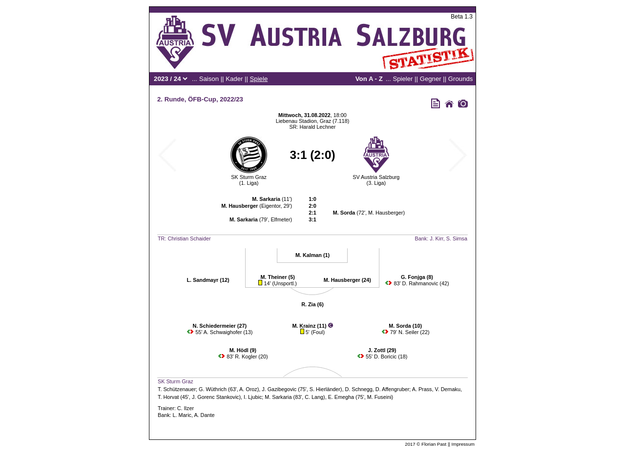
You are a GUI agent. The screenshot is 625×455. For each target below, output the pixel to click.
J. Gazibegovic (279, 389)
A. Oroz (248, 389)
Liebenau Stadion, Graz (303, 121)
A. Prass (422, 389)
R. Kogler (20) (251, 356)
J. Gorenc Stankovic (215, 397)
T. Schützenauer (177, 389)
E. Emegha (341, 397)
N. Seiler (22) (414, 332)
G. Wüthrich (213, 389)
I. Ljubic (253, 397)
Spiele (259, 78)
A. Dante (204, 415)
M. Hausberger (385, 213)
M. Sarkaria (278, 397)
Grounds (460, 78)
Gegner (430, 78)
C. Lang (314, 397)
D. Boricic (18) (390, 356)
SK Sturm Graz (249, 177)
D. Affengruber (392, 389)
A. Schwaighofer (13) (228, 332)
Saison (209, 78)
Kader (234, 78)
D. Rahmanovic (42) (425, 283)
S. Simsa (456, 238)
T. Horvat (168, 397)
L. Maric (182, 415)
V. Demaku (447, 389)
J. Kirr (436, 238)
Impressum (463, 444)
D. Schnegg (358, 389)
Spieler (403, 78)
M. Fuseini (379, 397)
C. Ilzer (185, 408)
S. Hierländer (325, 389)
